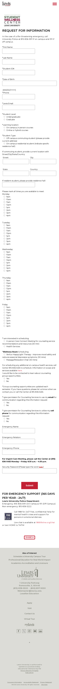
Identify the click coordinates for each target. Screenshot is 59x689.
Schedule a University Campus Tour (29, 556)
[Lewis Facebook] (18, 631)
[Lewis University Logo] (6, 4)
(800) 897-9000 (38, 588)
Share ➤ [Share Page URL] (29, 537)
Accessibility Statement (31, 682)
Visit (30, 608)
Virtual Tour (29, 619)
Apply (29, 603)
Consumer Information (14, 682)
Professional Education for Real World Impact (29, 560)
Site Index (44, 684)
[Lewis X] (24, 631)
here (20, 371)
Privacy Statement (46, 682)
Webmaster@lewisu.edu (29, 591)
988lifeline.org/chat (45, 522)
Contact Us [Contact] (29, 614)
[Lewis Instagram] (29, 631)
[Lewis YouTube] (35, 631)
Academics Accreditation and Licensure (29, 563)
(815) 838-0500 (20, 588)
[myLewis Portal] (29, 625)
